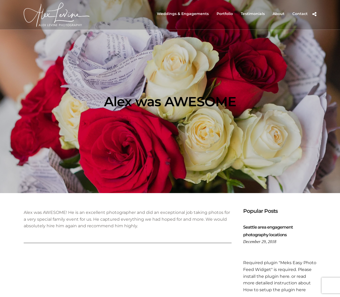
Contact (300, 13)
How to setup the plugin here (274, 289)
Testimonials (253, 13)
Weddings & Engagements (183, 13)
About (278, 13)
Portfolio (225, 13)
